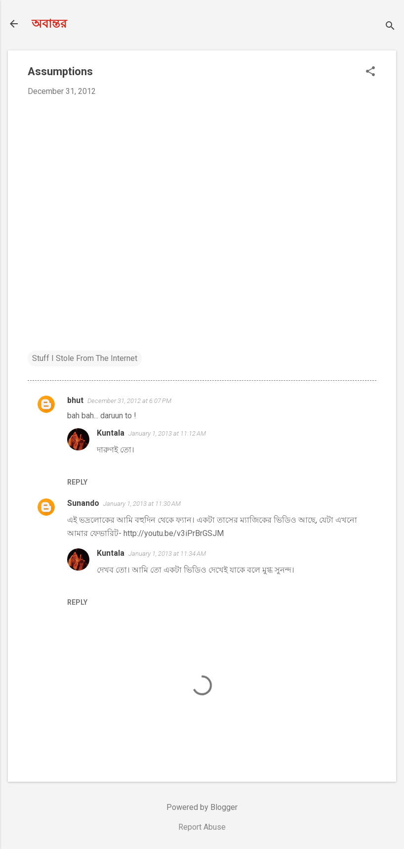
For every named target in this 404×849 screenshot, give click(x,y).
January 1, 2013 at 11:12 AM (167, 433)
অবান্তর (49, 24)
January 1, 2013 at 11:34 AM (167, 553)
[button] (370, 72)
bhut (75, 400)
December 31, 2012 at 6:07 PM (129, 400)
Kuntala (110, 433)
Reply (77, 482)
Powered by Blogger (202, 807)
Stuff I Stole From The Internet (84, 358)
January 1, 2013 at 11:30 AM (142, 503)
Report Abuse (202, 827)
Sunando (83, 503)
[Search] (390, 27)
